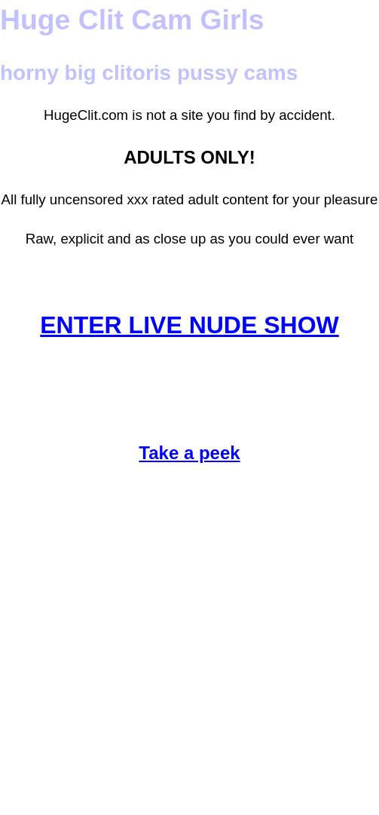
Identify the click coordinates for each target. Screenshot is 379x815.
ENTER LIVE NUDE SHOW (189, 325)
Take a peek (189, 453)
